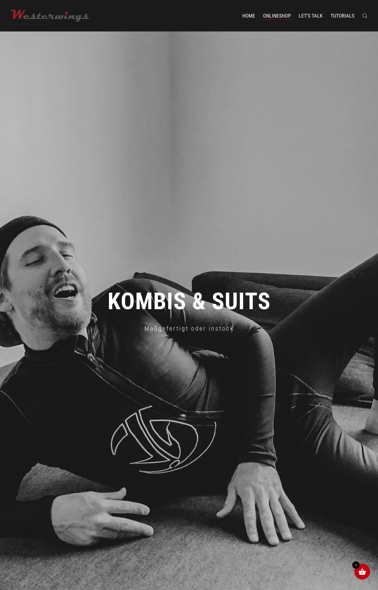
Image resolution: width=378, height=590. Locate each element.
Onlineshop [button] (277, 16)
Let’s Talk (311, 16)
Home (248, 16)
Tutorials (342, 16)
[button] (365, 15)
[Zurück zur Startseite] (49, 15)
